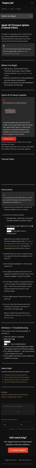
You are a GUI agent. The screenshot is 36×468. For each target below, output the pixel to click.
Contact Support (18, 450)
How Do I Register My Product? (11, 397)
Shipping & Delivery (11, 460)
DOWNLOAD (8, 139)
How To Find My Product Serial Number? (15, 394)
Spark (12, 9)
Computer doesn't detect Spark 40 (15, 375)
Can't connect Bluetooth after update (16, 377)
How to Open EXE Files (12, 246)
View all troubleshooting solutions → (16, 382)
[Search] (32, 3)
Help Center (4, 9)
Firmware (19, 9)
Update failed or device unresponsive (16, 380)
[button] (9, 424)
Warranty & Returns (25, 460)
